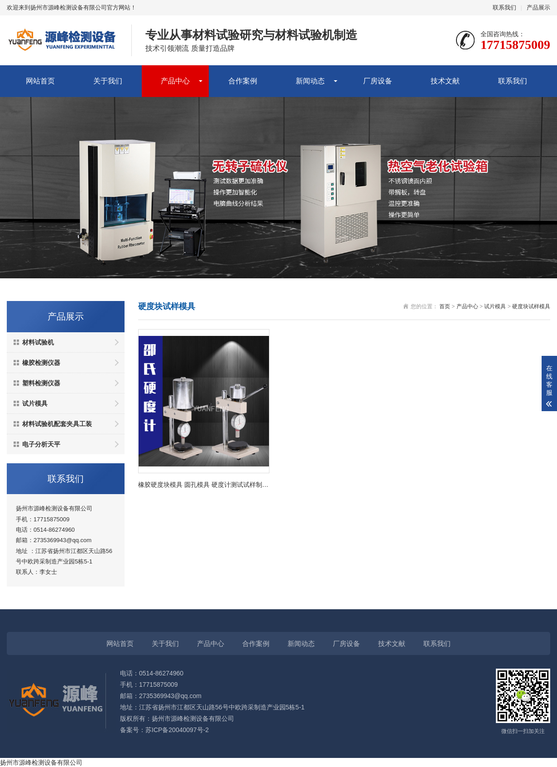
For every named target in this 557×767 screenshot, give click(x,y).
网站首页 (40, 81)
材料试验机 (38, 342)
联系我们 (504, 7)
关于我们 (107, 81)
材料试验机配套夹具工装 (57, 423)
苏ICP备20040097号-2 (177, 729)
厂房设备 (377, 81)
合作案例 (242, 81)
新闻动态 (310, 81)
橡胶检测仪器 (41, 362)
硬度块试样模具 (531, 306)
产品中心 (175, 81)
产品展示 (538, 7)
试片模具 (35, 403)
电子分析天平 (41, 444)
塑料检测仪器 (41, 383)
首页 (444, 306)
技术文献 (445, 81)
